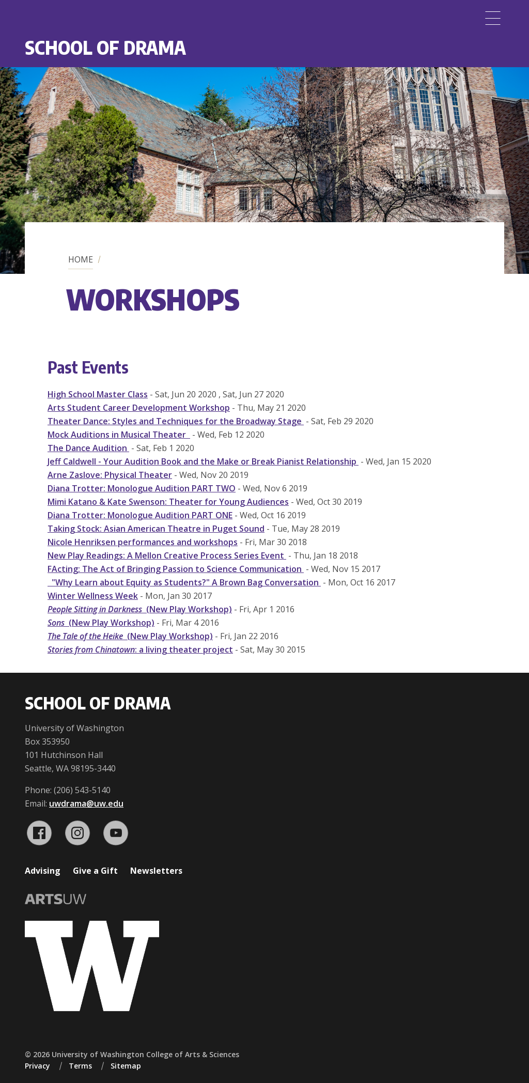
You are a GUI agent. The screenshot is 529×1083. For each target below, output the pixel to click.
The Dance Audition (88, 448)
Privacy (37, 1066)
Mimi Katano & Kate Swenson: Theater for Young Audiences (168, 501)
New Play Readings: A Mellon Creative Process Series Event (167, 555)
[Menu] (492, 18)
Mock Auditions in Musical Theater (119, 434)
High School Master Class (98, 394)
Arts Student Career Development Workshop (139, 407)
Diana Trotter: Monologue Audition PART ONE (140, 515)
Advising (42, 870)
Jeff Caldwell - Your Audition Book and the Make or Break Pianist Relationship (203, 461)
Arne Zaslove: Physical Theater (110, 475)
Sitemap (126, 1066)
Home (80, 259)
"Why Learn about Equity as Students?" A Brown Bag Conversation (184, 582)
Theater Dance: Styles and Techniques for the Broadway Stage (176, 421)
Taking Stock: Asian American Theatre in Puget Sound (156, 528)
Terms (80, 1066)
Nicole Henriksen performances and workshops (143, 542)
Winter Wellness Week (93, 595)
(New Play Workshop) (140, 609)
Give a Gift (95, 870)
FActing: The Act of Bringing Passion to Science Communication (176, 569)
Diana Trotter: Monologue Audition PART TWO (142, 488)
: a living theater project (140, 649)
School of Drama (105, 47)
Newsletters (156, 870)
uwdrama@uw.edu (86, 803)
